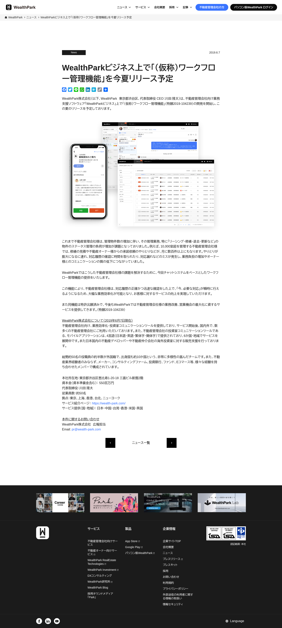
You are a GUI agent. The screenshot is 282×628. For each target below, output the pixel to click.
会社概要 (159, 7)
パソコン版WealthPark (140, 553)
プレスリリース (173, 559)
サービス (140, 7)
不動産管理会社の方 (211, 7)
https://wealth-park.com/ (109, 403)
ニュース (122, 7)
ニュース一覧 (141, 442)
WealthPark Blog (97, 587)
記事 (185, 7)
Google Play (134, 547)
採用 (172, 7)
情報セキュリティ (173, 604)
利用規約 (168, 582)
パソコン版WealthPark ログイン (253, 7)
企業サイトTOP (172, 541)
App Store (132, 541)
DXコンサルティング (99, 575)
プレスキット (170, 564)
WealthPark (15, 17)
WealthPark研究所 (99, 581)
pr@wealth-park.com (86, 429)
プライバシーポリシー (175, 588)
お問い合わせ (171, 576)
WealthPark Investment (102, 569)
